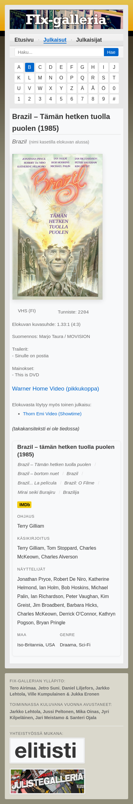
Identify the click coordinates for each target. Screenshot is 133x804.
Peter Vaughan (82, 596)
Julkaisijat (89, 40)
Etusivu (24, 40)
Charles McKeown (37, 613)
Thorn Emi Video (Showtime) (52, 413)
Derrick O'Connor (77, 613)
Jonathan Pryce (34, 579)
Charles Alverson (59, 556)
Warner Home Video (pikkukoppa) (55, 388)
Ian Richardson (47, 596)
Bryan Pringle (50, 622)
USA (50, 644)
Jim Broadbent (48, 605)
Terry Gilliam (30, 526)
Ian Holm (49, 587)
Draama (68, 644)
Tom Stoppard (62, 548)
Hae (111, 52)
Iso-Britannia (30, 644)
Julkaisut (55, 40)
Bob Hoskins (75, 587)
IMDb (24, 504)
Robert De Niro (70, 579)
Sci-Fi (84, 644)
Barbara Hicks (82, 605)
